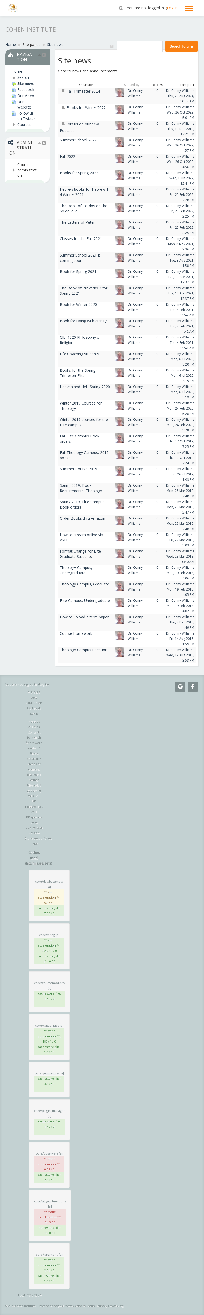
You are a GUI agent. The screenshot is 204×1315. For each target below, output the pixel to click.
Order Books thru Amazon (82, 518)
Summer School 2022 (78, 139)
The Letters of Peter (77, 222)
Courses (24, 124)
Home (17, 71)
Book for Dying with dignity (83, 320)
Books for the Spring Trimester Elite (77, 373)
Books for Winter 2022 (86, 107)
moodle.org (117, 1306)
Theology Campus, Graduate (84, 584)
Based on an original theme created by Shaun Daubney (72, 1306)
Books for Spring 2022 (79, 172)
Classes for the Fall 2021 (81, 238)
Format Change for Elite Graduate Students (80, 554)
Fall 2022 (67, 156)
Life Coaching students (79, 353)
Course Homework (76, 633)
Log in (172, 7)
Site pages (31, 44)
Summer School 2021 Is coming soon (80, 258)
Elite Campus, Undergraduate (85, 600)
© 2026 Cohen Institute (20, 1306)
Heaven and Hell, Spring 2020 (85, 386)
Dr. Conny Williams (180, 90)
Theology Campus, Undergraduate (76, 570)
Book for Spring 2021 (78, 271)
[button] (121, 8)
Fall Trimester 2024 (83, 91)
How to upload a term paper (84, 616)
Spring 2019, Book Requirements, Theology (81, 488)
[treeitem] (25, 71)
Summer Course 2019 (78, 468)
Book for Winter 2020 (78, 304)
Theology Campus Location (83, 649)
